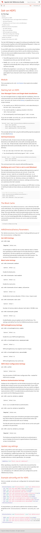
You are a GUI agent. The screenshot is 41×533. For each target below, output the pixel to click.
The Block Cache (6, 25)
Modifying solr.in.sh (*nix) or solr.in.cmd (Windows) (15, 23)
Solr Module (20, 83)
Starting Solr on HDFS (7, 17)
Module (4, 16)
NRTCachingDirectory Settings (10, 32)
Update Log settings (6, 37)
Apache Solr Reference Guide (14, 2)
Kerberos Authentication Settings (10, 35)
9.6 (30, 5)
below (22, 100)
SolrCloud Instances (7, 21)
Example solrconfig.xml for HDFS (9, 39)
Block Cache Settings (7, 30)
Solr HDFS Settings (7, 28)
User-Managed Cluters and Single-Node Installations (15, 19)
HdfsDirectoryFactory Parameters (9, 26)
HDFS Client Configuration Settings (11, 33)
